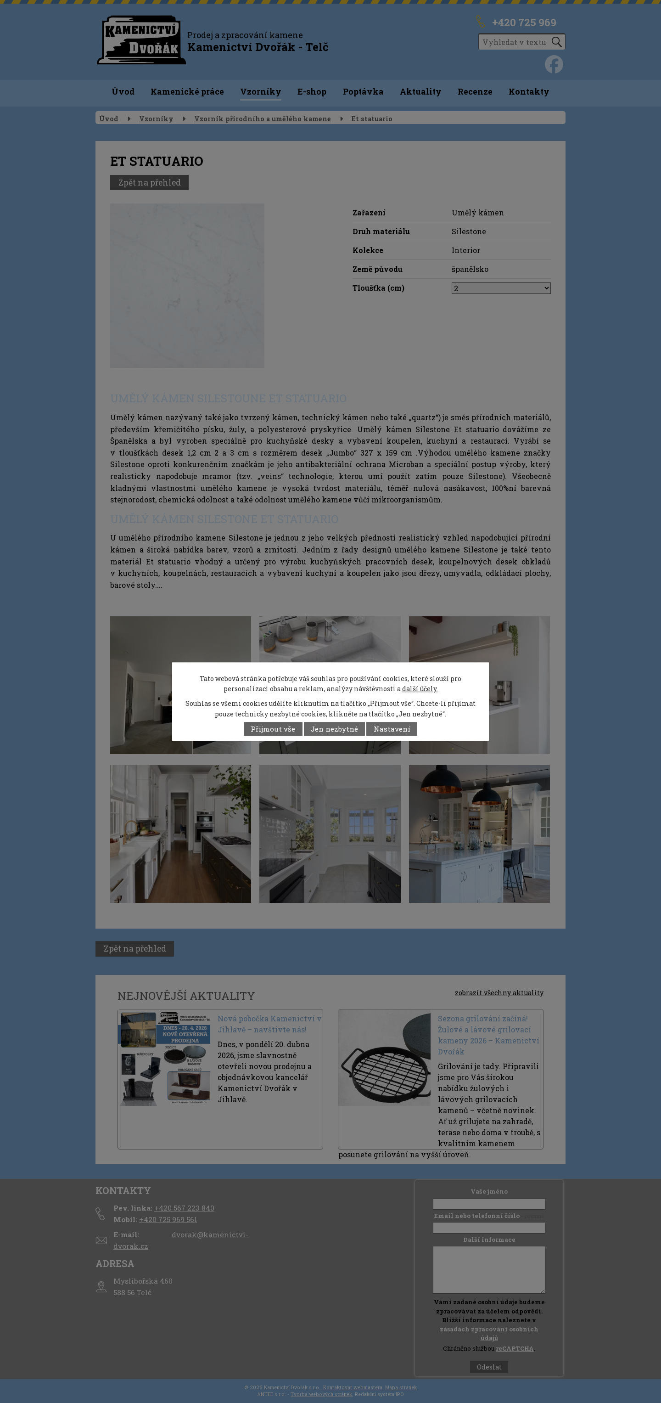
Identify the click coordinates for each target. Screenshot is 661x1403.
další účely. (420, 688)
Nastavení (392, 728)
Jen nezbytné (334, 728)
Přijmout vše (273, 728)
